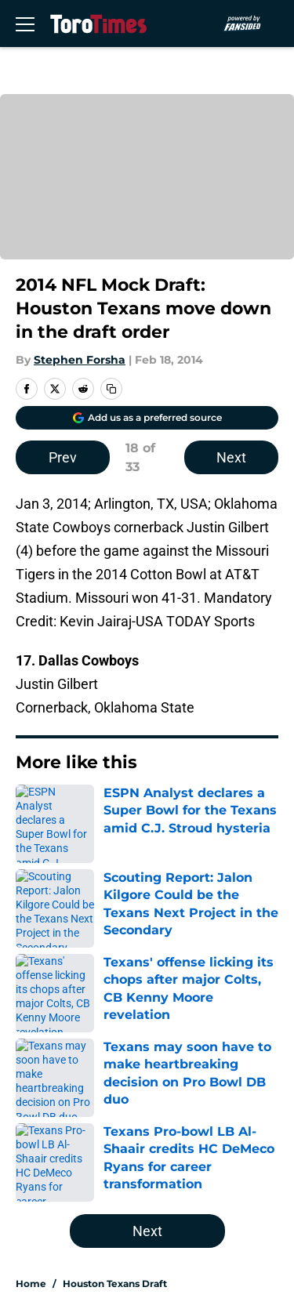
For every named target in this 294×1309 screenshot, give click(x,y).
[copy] (111, 389)
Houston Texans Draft (115, 1283)
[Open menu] (25, 23)
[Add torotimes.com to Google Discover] (147, 418)
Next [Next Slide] (231, 457)
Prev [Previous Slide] (63, 457)
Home (31, 1283)
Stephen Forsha (79, 360)
